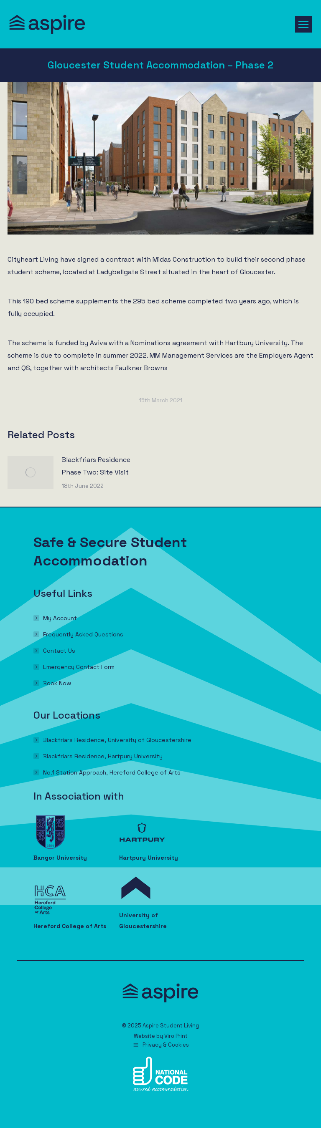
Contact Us (59, 650)
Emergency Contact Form (79, 667)
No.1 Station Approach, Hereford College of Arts (112, 772)
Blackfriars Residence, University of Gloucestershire (117, 740)
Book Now (57, 683)
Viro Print (176, 1036)
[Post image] (31, 472)
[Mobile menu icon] (303, 24)
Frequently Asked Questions (83, 634)
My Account (60, 618)
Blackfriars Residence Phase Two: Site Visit (96, 466)
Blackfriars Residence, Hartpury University (103, 756)
